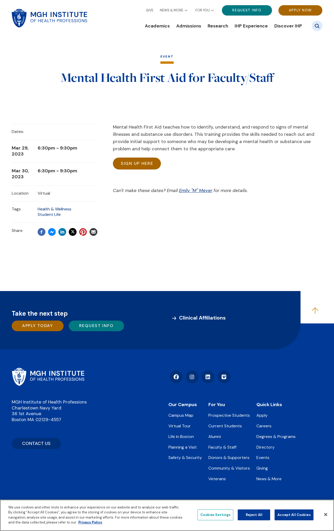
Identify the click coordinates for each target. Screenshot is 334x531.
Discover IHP (288, 26)
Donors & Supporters (228, 457)
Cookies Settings (215, 515)
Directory (265, 447)
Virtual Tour (179, 426)
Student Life (49, 214)
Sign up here (137, 163)
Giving (262, 468)
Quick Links (269, 404)
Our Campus (182, 404)
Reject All (254, 515)
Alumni (214, 436)
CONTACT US (36, 443)
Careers (263, 426)
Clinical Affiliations (202, 317)
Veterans (217, 479)
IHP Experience (251, 26)
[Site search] (317, 26)
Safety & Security (185, 457)
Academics (157, 26)
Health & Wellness (54, 209)
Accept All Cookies (293, 515)
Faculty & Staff (222, 447)
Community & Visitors (229, 468)
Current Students (225, 426)
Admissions (188, 26)
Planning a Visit (182, 447)
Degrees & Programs (276, 436)
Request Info (246, 10)
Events (262, 457)
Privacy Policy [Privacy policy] (90, 522)
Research (218, 26)
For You (202, 10)
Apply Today (37, 325)
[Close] (325, 514)
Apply (262, 415)
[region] (167, 515)
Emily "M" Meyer (195, 190)
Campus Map (180, 415)
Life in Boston (181, 436)
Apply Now (300, 10)
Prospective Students (229, 415)
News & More (171, 10)
